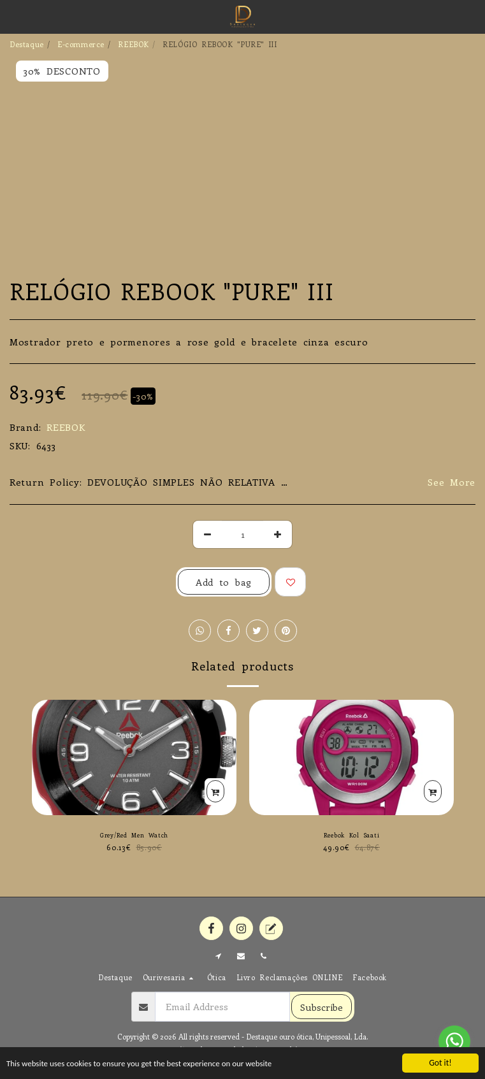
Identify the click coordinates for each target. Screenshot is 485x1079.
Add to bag (224, 582)
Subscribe (321, 1007)
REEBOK (133, 44)
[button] (14, 16)
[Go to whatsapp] (454, 1041)
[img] (351, 757)
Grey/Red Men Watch (134, 835)
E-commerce (81, 44)
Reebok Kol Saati (352, 835)
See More (451, 481)
